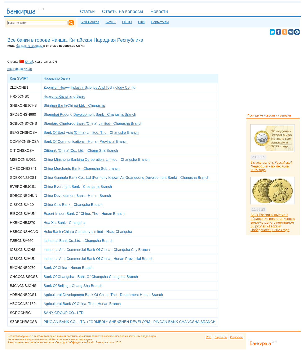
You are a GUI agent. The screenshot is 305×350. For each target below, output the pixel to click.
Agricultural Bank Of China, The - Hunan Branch (82, 304)
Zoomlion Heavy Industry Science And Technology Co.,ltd (89, 87)
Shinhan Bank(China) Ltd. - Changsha (74, 105)
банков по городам (29, 45)
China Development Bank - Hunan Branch (77, 195)
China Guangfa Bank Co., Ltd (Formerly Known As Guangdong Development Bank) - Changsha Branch (126, 177)
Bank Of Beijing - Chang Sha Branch (73, 286)
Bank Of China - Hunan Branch (68, 268)
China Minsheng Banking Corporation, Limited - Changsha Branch (97, 159)
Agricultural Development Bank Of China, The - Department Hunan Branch (103, 295)
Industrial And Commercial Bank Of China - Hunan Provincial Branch (98, 259)
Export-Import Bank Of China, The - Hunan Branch (84, 213)
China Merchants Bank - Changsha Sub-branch (82, 168)
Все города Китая (19, 68)
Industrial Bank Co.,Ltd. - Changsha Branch (78, 241)
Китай (29, 61)
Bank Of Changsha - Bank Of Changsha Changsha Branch (91, 277)
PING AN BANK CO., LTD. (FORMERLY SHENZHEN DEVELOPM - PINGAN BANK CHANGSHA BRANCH (130, 322)
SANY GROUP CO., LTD (64, 313)
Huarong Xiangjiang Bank (64, 96)
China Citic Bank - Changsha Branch (73, 204)
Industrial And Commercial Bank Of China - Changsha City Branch (97, 250)
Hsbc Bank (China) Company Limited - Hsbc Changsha (88, 231)
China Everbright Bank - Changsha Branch (78, 186)
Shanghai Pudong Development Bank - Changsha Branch (90, 114)
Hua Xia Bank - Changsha (64, 222)
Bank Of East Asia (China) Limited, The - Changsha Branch (91, 132)
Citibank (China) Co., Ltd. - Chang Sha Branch (81, 150)
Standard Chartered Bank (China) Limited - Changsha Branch (93, 123)
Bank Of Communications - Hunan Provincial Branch (86, 141)
